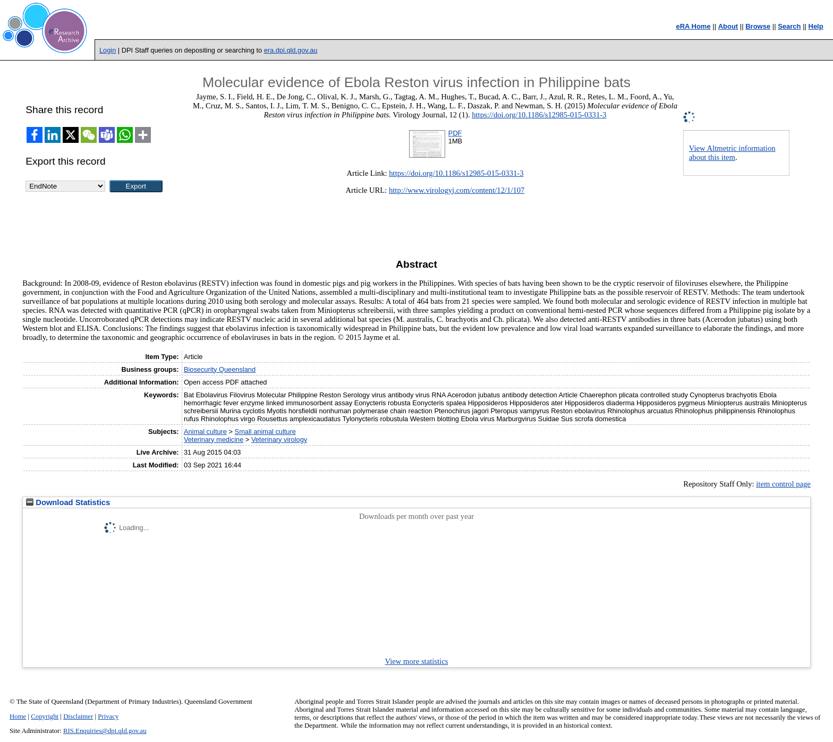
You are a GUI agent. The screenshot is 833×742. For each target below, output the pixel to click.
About (728, 26)
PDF (455, 133)
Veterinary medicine (213, 440)
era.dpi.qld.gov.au (291, 50)
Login (107, 50)
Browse (757, 26)
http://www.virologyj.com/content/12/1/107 (457, 190)
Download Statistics (68, 502)
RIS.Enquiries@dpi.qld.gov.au (105, 731)
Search (789, 26)
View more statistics (416, 661)
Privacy (108, 716)
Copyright (44, 716)
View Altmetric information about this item (732, 152)
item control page (783, 484)
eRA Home (693, 26)
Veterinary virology (279, 440)
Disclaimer (78, 716)
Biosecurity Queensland (220, 369)
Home (18, 716)
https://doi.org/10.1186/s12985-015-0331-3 (539, 114)
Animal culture (205, 432)
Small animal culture (265, 432)
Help (816, 26)
